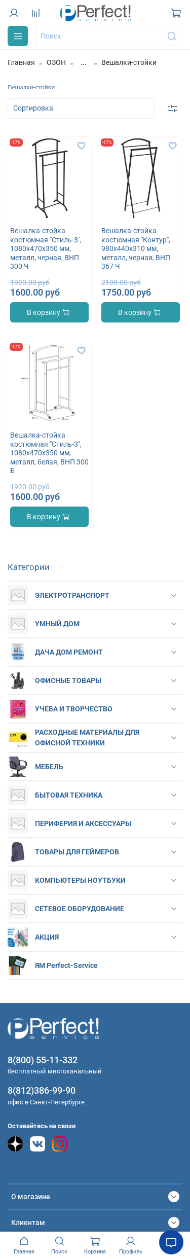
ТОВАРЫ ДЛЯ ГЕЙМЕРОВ (77, 852)
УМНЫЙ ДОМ (57, 624)
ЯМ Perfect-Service (66, 965)
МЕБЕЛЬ (49, 767)
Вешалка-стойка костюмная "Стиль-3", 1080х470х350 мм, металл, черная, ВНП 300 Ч (46, 248)
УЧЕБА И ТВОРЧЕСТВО (73, 709)
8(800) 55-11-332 (43, 1060)
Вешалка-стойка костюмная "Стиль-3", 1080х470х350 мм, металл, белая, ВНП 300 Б (49, 453)
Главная (21, 62)
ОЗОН (56, 62)
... (84, 62)
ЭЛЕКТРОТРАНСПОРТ (72, 595)
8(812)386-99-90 (41, 1090)
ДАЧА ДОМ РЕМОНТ (69, 652)
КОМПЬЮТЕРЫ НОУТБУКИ (80, 880)
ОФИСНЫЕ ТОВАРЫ (68, 680)
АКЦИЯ (47, 937)
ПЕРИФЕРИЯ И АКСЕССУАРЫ (83, 823)
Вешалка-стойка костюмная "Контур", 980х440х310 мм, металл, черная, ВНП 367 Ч (135, 248)
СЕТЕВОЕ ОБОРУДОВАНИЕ (79, 909)
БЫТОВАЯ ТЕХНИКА (68, 795)
